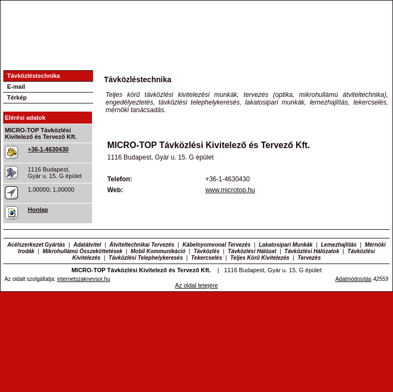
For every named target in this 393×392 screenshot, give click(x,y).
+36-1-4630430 (48, 149)
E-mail (16, 86)
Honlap (38, 209)
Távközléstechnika (33, 75)
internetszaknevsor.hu (83, 279)
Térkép (17, 97)
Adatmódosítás (353, 279)
